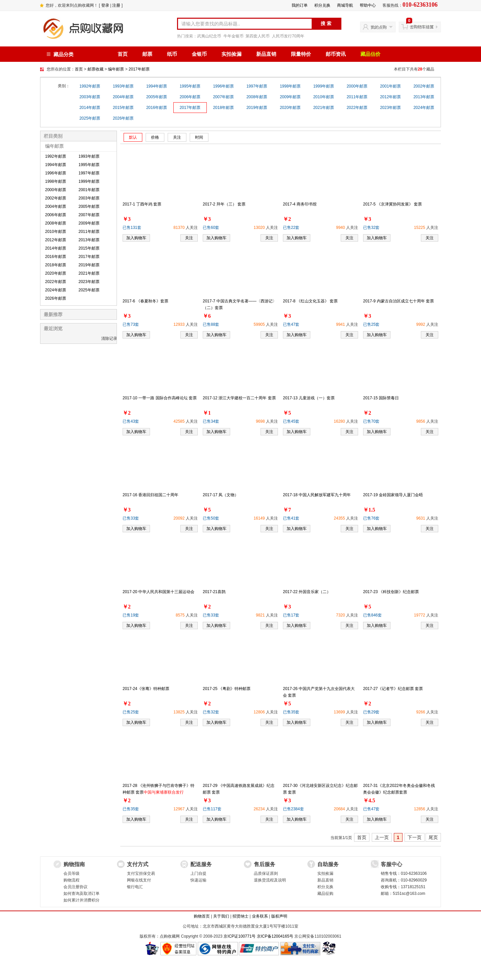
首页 (123, 54)
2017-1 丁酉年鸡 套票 (142, 204)
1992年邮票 (90, 86)
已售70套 (371, 421)
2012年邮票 (390, 97)
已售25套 (371, 324)
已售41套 (291, 518)
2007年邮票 (223, 97)
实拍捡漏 (231, 54)
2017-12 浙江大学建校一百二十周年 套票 (239, 398)
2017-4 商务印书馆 (300, 204)
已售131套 (132, 227)
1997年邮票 (257, 86)
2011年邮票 (357, 97)
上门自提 (198, 873)
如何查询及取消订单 (81, 893)
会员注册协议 (75, 886)
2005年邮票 (156, 97)
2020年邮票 (290, 107)
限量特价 (301, 54)
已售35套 (291, 712)
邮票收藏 (96, 69)
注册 (116, 5)
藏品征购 (325, 893)
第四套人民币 (258, 36)
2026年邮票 (123, 118)
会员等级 (71, 873)
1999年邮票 (323, 86)
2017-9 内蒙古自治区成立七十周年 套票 (398, 301)
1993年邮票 (123, 86)
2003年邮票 (90, 97)
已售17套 (291, 615)
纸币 (172, 54)
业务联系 (260, 916)
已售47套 (291, 324)
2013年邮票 (424, 97)
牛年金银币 (233, 36)
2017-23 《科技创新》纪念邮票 (391, 591)
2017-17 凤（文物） (220, 495)
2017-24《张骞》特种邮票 (146, 688)
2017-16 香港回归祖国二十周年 (150, 495)
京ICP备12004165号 (275, 936)
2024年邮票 (424, 107)
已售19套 (131, 615)
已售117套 (212, 809)
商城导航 (345, 5)
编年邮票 (116, 69)
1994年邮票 (156, 86)
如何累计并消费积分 (81, 900)
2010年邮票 (323, 97)
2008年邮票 (257, 97)
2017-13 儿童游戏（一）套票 (309, 398)
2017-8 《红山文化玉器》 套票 (310, 301)
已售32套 (371, 227)
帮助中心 (368, 5)
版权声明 (279, 916)
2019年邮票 (257, 107)
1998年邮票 (290, 86)
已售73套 (131, 324)
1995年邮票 (190, 86)
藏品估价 (370, 54)
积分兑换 (322, 5)
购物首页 (202, 916)
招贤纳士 (240, 916)
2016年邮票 (156, 107)
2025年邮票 (90, 118)
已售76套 (371, 518)
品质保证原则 (266, 873)
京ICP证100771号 (239, 936)
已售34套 (211, 421)
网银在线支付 (139, 880)
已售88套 (211, 324)
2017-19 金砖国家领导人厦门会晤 (393, 495)
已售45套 (291, 421)
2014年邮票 (90, 107)
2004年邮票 (123, 97)
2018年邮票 (223, 107)
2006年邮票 (190, 97)
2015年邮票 (123, 107)
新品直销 (266, 54)
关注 (189, 238)
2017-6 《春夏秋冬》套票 (145, 301)
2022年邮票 (357, 107)
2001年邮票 (390, 86)
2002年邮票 (424, 86)
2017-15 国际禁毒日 (381, 398)
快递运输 (198, 880)
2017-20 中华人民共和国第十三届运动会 (158, 591)
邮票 (147, 54)
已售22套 (291, 227)
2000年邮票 (357, 86)
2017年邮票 (139, 69)
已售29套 (371, 712)
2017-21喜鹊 (214, 591)
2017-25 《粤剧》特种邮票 (227, 688)
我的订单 (300, 5)
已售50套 (211, 518)
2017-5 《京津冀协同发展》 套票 (392, 204)
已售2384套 (293, 809)
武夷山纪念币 (209, 36)
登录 (105, 5)
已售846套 (372, 615)
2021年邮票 (323, 107)
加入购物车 (136, 238)
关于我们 (221, 916)
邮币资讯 (336, 54)
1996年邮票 (223, 86)
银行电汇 (135, 886)
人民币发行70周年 (288, 36)
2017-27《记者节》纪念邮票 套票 (393, 688)
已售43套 (131, 421)
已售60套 (211, 227)
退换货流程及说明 (270, 880)
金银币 (199, 54)
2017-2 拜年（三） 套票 (224, 204)
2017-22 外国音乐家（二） (307, 591)
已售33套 (131, 518)
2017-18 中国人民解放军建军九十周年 (317, 495)
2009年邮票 (290, 97)
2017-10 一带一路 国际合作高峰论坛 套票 (160, 398)
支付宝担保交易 (141, 873)
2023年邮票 (390, 107)
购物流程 (71, 880)
